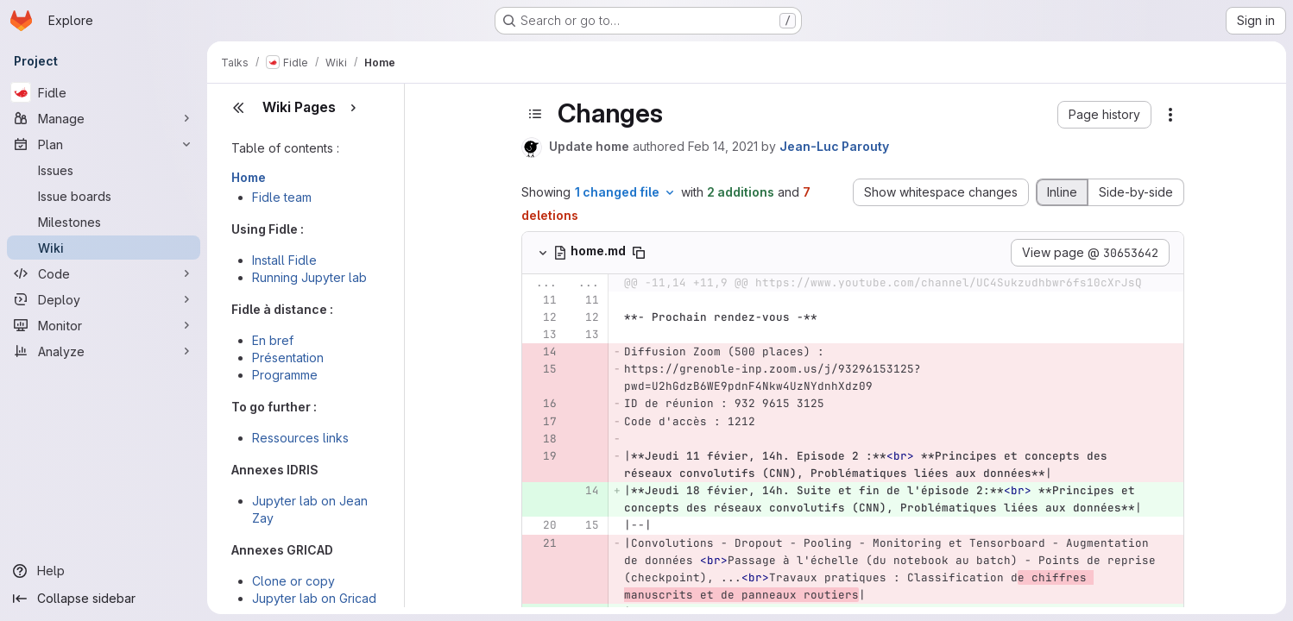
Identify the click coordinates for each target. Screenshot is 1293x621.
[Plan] (103, 144)
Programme (285, 374)
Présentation (288, 357)
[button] (1104, 115)
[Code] (103, 273)
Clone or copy (293, 581)
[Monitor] (103, 325)
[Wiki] (103, 247)
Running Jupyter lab (309, 277)
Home (248, 177)
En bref (272, 340)
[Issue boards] (103, 196)
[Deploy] (103, 299)
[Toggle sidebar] (535, 113)
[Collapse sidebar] (103, 598)
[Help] (103, 571)
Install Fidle (284, 260)
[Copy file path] (638, 252)
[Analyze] (103, 351)
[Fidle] (103, 92)
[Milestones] (103, 222)
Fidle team (282, 197)
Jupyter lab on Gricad (314, 598)
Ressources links (300, 437)
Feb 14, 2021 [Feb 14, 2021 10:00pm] (723, 146)
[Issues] (103, 170)
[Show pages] (353, 107)
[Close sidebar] (238, 108)
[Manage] (103, 118)
